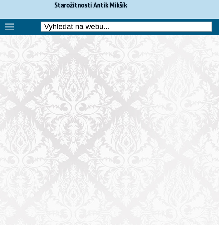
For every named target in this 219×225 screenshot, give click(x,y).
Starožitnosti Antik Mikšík (90, 5)
